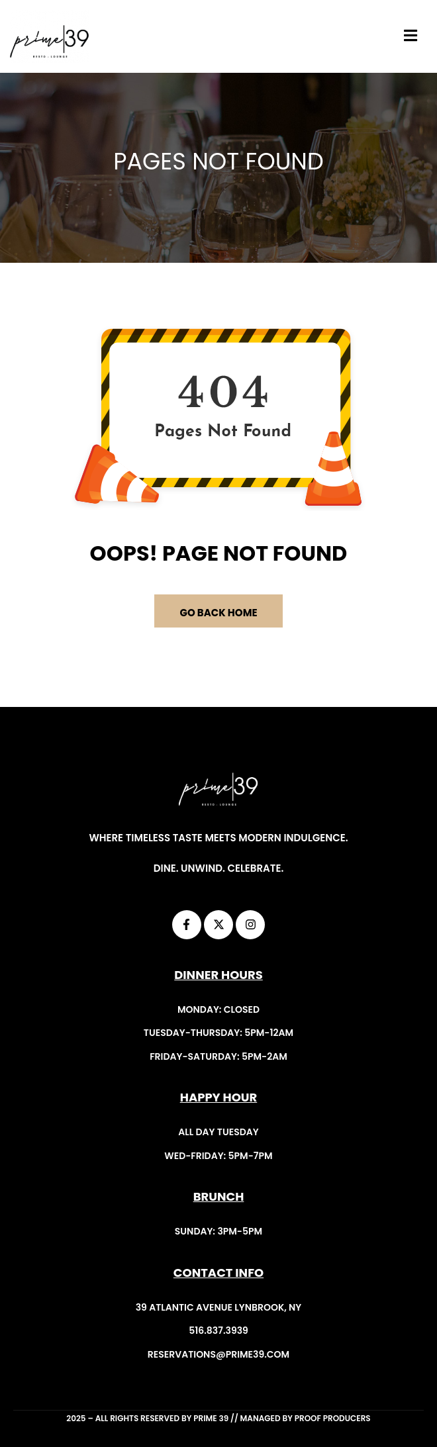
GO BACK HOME (218, 613)
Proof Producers (333, 1418)
